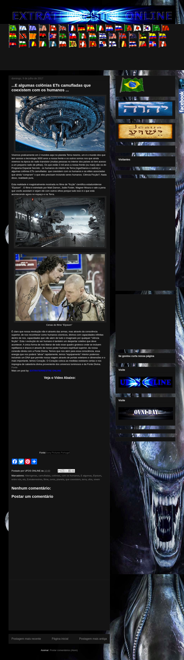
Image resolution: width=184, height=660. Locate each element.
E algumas (86, 475)
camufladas (44, 475)
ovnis (52, 479)
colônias (56, 475)
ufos (90, 479)
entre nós (16, 479)
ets (24, 479)
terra (84, 479)
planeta (60, 479)
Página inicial (60, 638)
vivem (97, 479)
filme (46, 479)
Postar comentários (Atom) (64, 650)
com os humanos (70, 475)
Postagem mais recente (26, 638)
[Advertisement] (74, 56)
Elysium (97, 475)
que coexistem (73, 479)
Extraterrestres (34, 479)
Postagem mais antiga (93, 638)
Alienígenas (31, 475)
